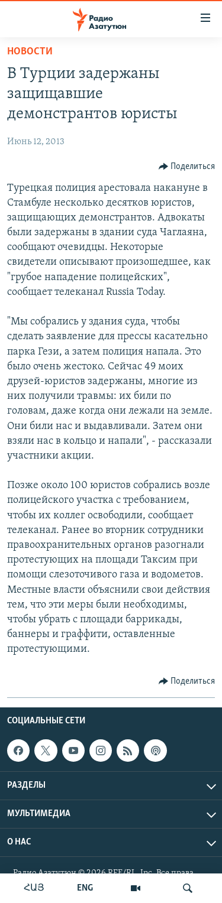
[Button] (187, 166)
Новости (30, 51)
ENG (85, 888)
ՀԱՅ (34, 888)
